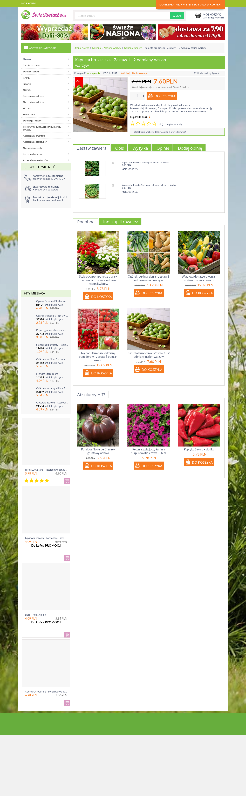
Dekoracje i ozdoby (32, 120)
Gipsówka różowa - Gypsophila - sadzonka (52, 402)
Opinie (163, 148)
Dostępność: (80, 73)
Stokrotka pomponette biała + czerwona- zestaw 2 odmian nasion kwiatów (98, 280)
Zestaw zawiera (91, 148)
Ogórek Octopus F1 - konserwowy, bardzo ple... (50, 691)
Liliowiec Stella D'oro (47, 373)
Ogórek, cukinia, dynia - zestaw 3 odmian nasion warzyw (148, 278)
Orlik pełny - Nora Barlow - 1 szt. (52, 359)
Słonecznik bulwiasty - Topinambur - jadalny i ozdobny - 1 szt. (52, 344)
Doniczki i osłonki (31, 71)
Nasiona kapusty (133, 47)
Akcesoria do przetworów (35, 160)
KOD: (106, 73)
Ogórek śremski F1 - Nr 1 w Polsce (52, 315)
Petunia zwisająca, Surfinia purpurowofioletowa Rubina (148, 451)
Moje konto (28, 3)
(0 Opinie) (125, 73)
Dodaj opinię (190, 148)
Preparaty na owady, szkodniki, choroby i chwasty (42, 128)
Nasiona (96, 47)
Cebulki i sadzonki (31, 65)
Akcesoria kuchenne (33, 154)
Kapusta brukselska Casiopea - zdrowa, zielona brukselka (149, 185)
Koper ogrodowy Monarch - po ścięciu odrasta (52, 330)
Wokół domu (29, 114)
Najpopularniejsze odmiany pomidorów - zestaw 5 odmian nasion (98, 356)
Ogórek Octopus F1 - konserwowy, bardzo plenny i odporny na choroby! (52, 301)
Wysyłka (140, 148)
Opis (119, 148)
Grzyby (26, 77)
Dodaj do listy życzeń (206, 73)
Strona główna (81, 47)
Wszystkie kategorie (40, 47)
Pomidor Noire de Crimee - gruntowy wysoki (98, 451)
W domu (27, 108)
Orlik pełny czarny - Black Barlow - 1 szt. (52, 388)
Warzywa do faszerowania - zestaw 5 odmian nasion (199, 278)
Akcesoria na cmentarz (34, 135)
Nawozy (27, 89)
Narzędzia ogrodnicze (33, 102)
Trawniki (27, 84)
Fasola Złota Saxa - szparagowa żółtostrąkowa (49, 469)
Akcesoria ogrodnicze (33, 96)
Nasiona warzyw (112, 47)
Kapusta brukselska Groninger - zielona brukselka (145, 162)
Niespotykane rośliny (33, 148)
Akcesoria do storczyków (35, 141)
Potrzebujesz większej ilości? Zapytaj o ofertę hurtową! (159, 132)
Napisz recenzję (139, 73)
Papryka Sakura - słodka (199, 449)
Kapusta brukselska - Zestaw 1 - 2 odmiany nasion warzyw (149, 354)
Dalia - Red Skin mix (35, 614)
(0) (161, 124)
